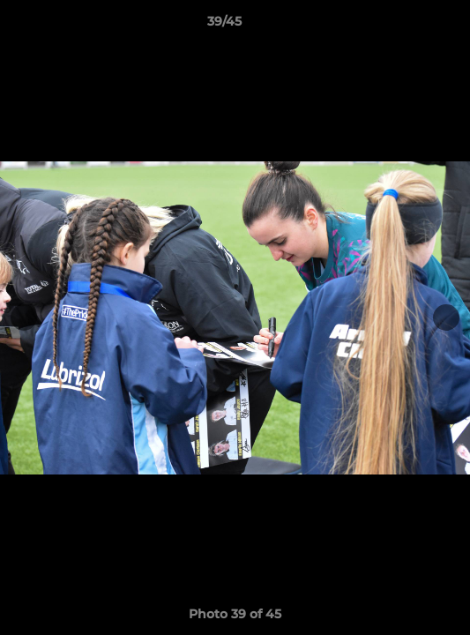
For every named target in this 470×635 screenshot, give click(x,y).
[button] (406, 26)
